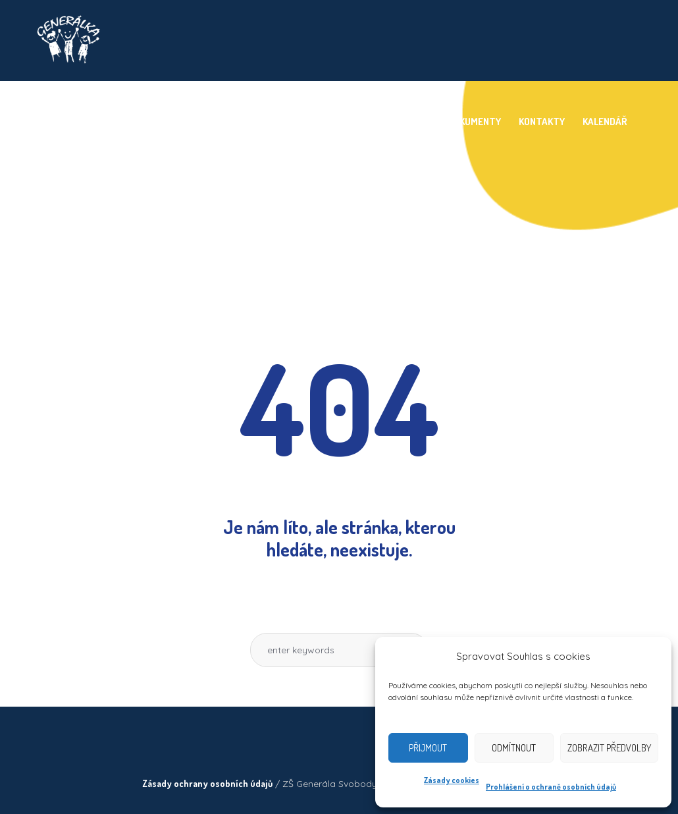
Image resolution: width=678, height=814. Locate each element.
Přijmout (428, 748)
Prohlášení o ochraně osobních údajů (551, 787)
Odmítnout (514, 748)
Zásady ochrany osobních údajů (207, 783)
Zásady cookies (451, 780)
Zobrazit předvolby (609, 748)
